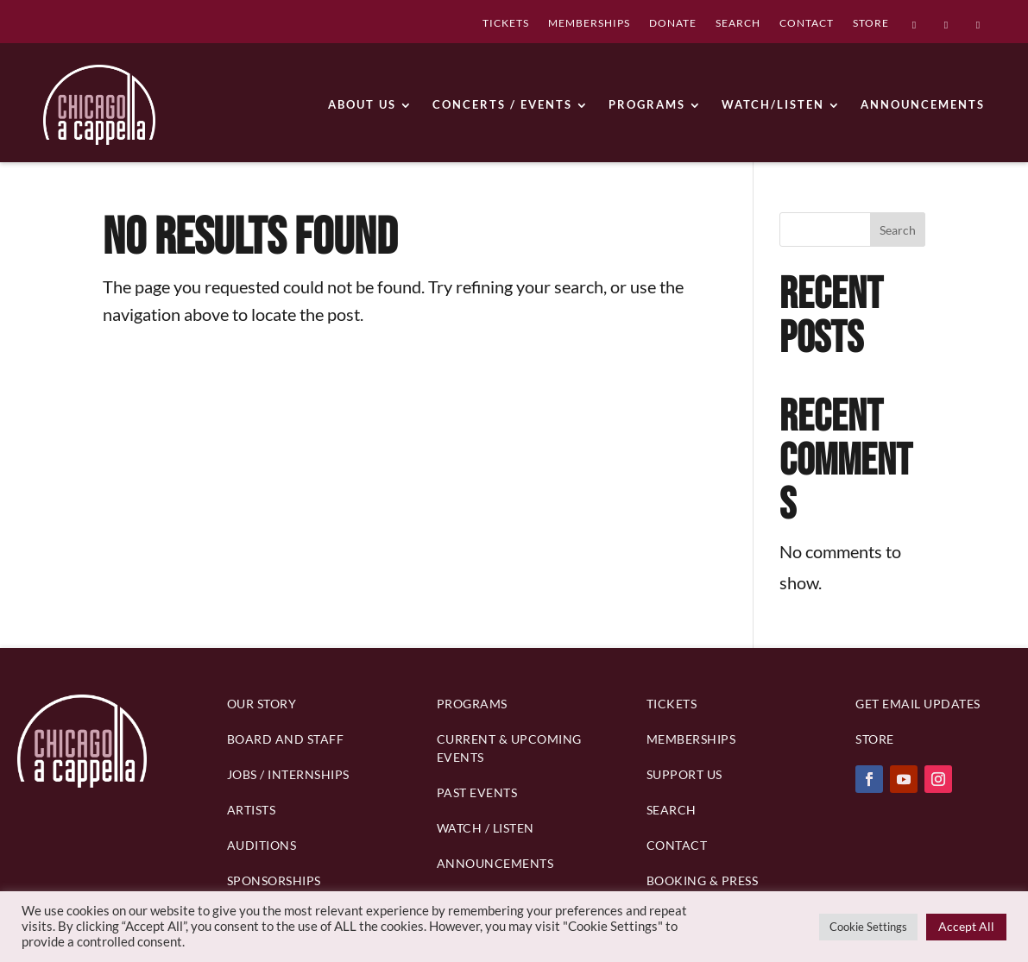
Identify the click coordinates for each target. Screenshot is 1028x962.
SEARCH (738, 24)
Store (874, 739)
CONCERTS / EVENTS (502, 104)
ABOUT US (362, 104)
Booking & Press (702, 880)
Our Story (262, 703)
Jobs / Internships (288, 774)
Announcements (495, 863)
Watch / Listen (485, 828)
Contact (677, 845)
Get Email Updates (918, 703)
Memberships (691, 739)
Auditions (262, 845)
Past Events (477, 792)
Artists (251, 809)
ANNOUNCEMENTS (923, 104)
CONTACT (806, 24)
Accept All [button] (966, 926)
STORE (871, 24)
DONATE (673, 24)
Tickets (671, 703)
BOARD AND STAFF (285, 739)
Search (898, 230)
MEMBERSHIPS (589, 24)
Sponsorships (274, 880)
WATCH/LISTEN (773, 104)
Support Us (684, 774)
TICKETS (505, 24)
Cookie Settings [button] (868, 927)
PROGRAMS (647, 104)
